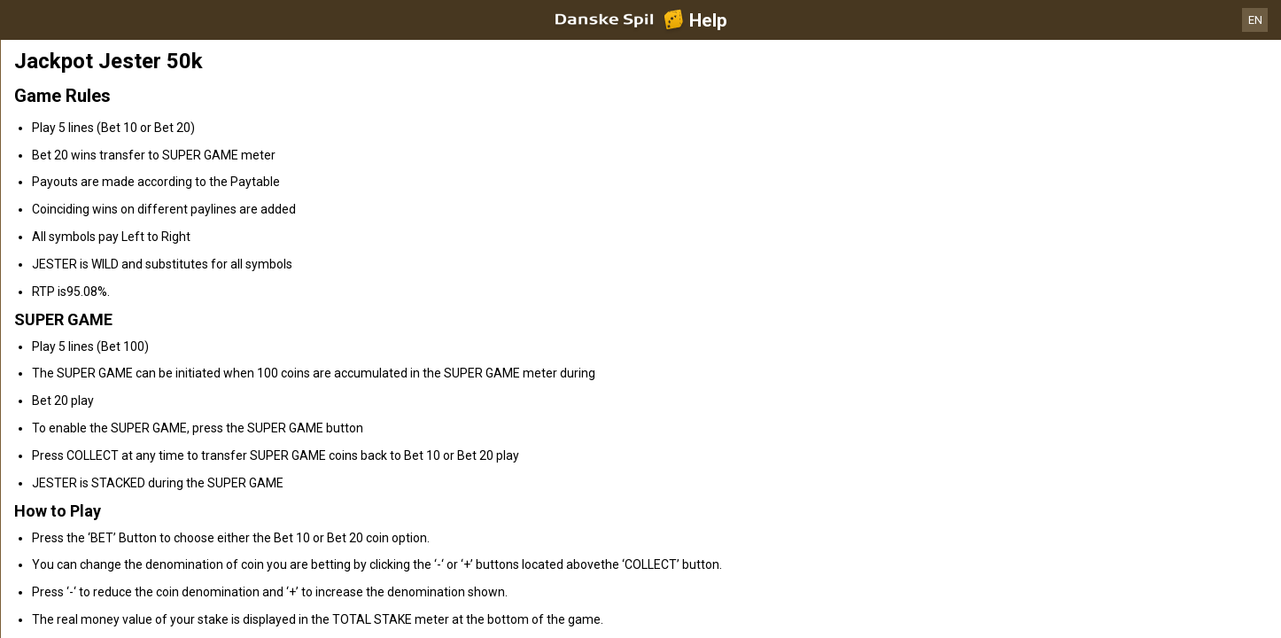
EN (1255, 20)
